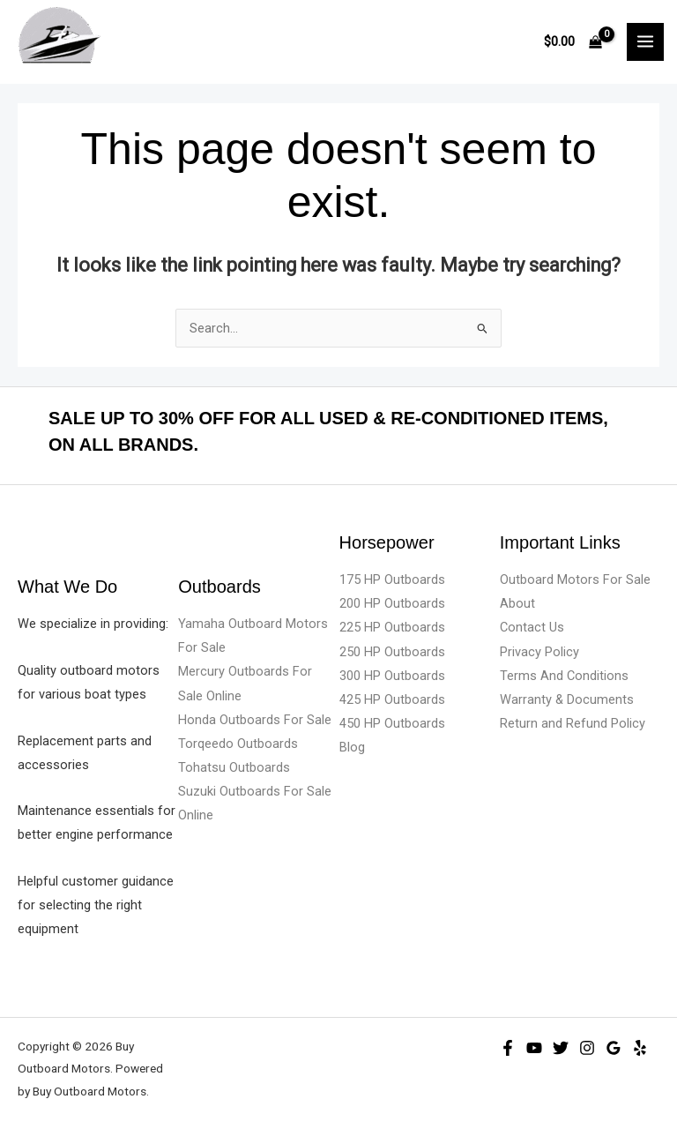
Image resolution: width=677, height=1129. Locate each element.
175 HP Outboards (392, 579)
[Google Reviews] (613, 1048)
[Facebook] (508, 1048)
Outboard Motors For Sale (575, 579)
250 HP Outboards (392, 652)
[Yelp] (640, 1048)
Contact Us (532, 627)
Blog (352, 747)
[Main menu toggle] (645, 41)
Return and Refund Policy (572, 723)
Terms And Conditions (564, 676)
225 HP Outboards (392, 627)
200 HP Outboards (392, 603)
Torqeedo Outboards (238, 743)
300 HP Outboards (392, 676)
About (517, 603)
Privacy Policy (539, 652)
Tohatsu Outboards (234, 767)
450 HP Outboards (392, 723)
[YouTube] (534, 1048)
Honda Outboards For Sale (254, 720)
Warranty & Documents (567, 699)
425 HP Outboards (392, 699)
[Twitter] (561, 1048)
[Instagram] (587, 1048)
